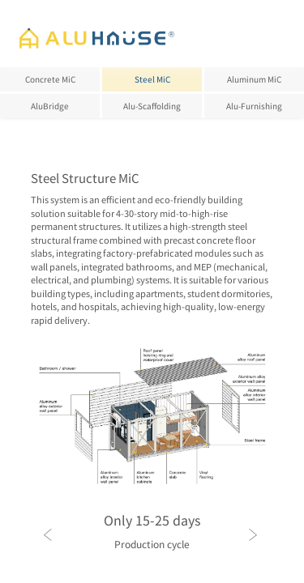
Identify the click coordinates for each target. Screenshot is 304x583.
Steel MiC (152, 79)
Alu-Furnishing (254, 106)
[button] (116, 569)
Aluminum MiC (254, 79)
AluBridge (50, 106)
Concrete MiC (50, 79)
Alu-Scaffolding (152, 106)
